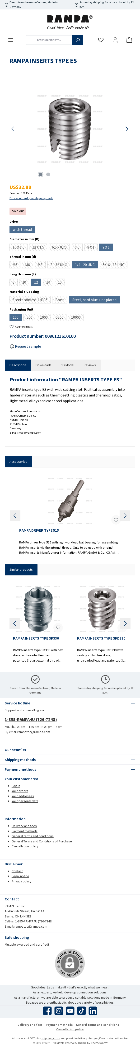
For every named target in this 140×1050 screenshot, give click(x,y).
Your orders (20, 791)
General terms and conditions (33, 836)
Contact (17, 871)
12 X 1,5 (39, 248)
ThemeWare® (99, 1043)
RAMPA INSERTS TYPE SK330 (36, 638)
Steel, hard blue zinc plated (96, 300)
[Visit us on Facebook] (47, 1011)
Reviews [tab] (90, 365)
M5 (16, 265)
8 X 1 (92, 248)
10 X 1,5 (20, 248)
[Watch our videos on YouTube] (70, 1011)
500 (31, 318)
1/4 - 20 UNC (86, 265)
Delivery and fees (24, 826)
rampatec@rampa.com (30, 926)
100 (17, 318)
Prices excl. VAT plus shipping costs (31, 198)
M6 (29, 265)
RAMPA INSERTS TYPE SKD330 (101, 638)
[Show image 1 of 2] (40, 174)
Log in (16, 786)
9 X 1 (108, 248)
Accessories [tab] (18, 461)
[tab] (18, 365)
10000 (77, 318)
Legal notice (20, 876)
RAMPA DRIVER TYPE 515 (39, 530)
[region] (70, 129)
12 (37, 283)
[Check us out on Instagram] (58, 1011)
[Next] (126, 129)
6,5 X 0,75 (61, 248)
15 (61, 283)
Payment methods (24, 831)
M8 (42, 265)
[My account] (115, 40)
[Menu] (11, 40)
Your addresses (23, 796)
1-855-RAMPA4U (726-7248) (31, 719)
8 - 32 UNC (60, 265)
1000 (45, 318)
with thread (24, 230)
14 (49, 283)
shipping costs (51, 1038)
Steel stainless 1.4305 (32, 300)
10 (25, 283)
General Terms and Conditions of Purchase (42, 841)
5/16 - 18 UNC (115, 265)
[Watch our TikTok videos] (81, 1011)
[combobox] (49, 40)
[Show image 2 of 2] (48, 174)
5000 (61, 318)
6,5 (79, 248)
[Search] (77, 40)
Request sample (25, 346)
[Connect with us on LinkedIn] (93, 1011)
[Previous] (13, 129)
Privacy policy (21, 881)
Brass (61, 300)
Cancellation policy (25, 846)
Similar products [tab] (21, 569)
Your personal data (25, 801)
